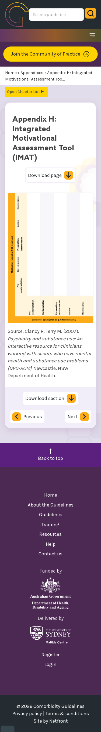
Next (78, 416)
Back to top (50, 458)
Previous (27, 416)
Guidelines (50, 515)
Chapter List (32, 91)
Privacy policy (27, 713)
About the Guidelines (51, 505)
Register (50, 655)
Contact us (50, 554)
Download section (50, 398)
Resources (50, 534)
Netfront (58, 721)
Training (50, 524)
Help (50, 544)
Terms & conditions (67, 713)
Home (50, 495)
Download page (50, 175)
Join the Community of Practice (50, 54)
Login (50, 664)
